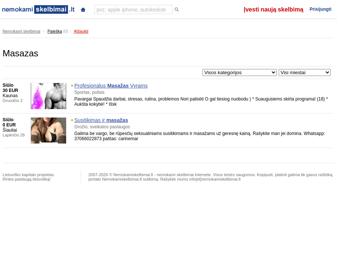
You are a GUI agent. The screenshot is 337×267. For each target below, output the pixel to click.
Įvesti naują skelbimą (273, 9)
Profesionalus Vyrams (111, 86)
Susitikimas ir (101, 120)
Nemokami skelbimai (21, 31)
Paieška (55, 31)
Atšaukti (81, 31)
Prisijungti (320, 9)
